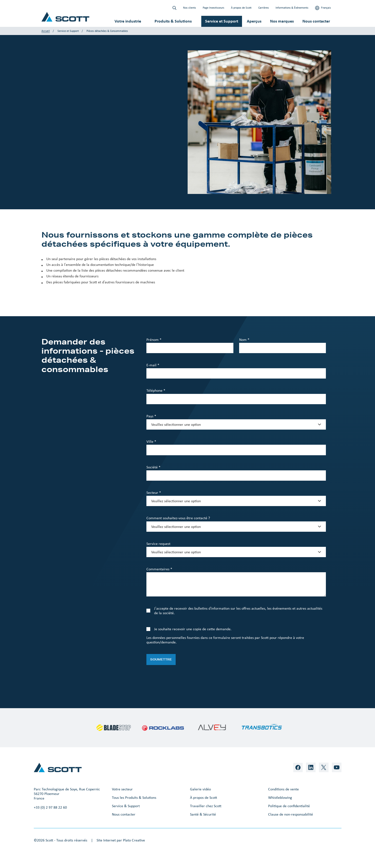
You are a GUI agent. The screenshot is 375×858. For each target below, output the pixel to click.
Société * (153, 467)
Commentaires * (159, 569)
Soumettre (161, 659)
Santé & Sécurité (203, 814)
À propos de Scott (241, 7)
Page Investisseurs (213, 7)
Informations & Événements (292, 7)
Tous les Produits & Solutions (134, 797)
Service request (158, 543)
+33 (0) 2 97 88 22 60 (50, 807)
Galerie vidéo (200, 789)
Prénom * (154, 339)
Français (323, 8)
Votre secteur (122, 789)
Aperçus (254, 21)
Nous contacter (316, 21)
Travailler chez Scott (205, 806)
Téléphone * (155, 390)
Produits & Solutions (173, 21)
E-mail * (152, 365)
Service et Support (221, 21)
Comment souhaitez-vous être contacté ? (178, 518)
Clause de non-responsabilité (290, 814)
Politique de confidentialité (289, 806)
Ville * (151, 441)
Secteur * (153, 492)
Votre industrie (128, 21)
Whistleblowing (280, 797)
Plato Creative (134, 840)
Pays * (151, 416)
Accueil (45, 31)
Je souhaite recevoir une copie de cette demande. (192, 629)
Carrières (263, 7)
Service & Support (126, 806)
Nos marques (282, 21)
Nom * (244, 339)
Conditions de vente (283, 789)
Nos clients (189, 7)
